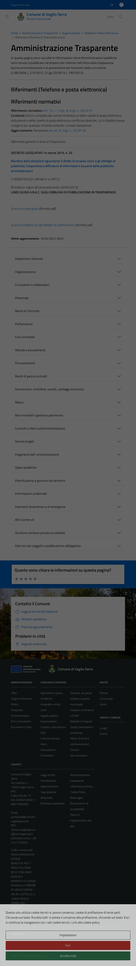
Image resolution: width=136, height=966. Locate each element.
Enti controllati (25, 337)
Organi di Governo (21, 698)
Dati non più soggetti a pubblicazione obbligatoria (48, 545)
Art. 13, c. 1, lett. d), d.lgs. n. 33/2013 (67, 110)
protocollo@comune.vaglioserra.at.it (23, 819)
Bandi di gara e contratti (31, 376)
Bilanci (19, 402)
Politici (15, 704)
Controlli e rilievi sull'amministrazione (40, 428)
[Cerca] (121, 16)
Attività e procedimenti (30, 350)
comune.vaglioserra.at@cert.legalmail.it (23, 831)
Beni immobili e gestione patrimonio (39, 415)
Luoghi (103, 728)
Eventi (103, 734)
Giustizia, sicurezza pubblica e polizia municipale (81, 698)
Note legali (76, 798)
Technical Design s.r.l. (35, 956)
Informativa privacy (81, 786)
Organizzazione (25, 271)
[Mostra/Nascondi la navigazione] (7, 16)
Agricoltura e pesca (52, 693)
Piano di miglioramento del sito (80, 820)
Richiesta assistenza (52, 803)
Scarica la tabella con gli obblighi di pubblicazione (43, 224)
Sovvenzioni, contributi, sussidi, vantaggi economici (49, 389)
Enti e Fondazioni (21, 721)
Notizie (104, 693)
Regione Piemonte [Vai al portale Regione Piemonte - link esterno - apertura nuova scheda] (20, 5)
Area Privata (18, 933)
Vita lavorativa (78, 755)
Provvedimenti (25, 363)
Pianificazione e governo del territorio (40, 480)
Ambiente (46, 698)
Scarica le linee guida (24, 208)
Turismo (74, 750)
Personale (22, 297)
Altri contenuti (24, 519)
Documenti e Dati (21, 727)
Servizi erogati (24, 441)
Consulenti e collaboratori (32, 284)
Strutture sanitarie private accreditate (40, 532)
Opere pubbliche (25, 467)
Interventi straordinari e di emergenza (40, 506)
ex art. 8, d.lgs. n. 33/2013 (67, 130)
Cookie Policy (78, 792)
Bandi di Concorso (27, 310)
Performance (24, 324)
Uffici (14, 693)
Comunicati (106, 698)
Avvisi (103, 704)
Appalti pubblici (49, 715)
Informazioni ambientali (31, 493)
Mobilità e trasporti (81, 721)
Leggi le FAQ (48, 775)
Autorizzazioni (49, 721)
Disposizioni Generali (29, 258)
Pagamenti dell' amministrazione (37, 454)
